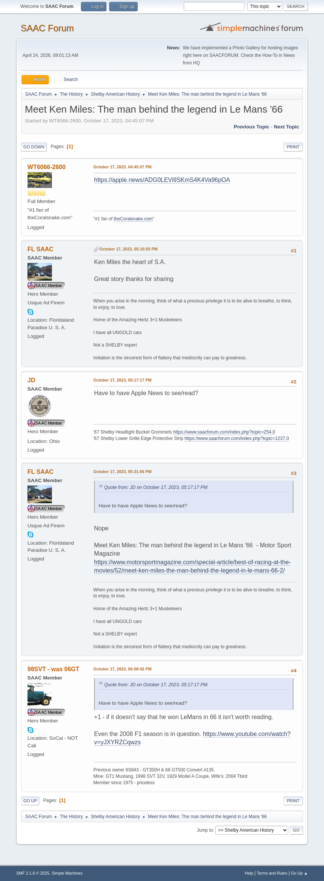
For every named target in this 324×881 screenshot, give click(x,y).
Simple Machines (67, 873)
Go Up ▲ (299, 873)
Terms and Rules (272, 873)
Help (249, 873)
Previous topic (251, 127)
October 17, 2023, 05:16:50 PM (128, 249)
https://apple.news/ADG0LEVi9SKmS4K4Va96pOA (162, 180)
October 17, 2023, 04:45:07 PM (122, 167)
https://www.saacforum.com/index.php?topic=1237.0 (236, 438)
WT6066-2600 (46, 167)
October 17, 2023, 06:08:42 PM (122, 669)
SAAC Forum (47, 28)
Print (293, 147)
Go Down (33, 147)
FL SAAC (40, 249)
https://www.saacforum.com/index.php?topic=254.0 (224, 432)
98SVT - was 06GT (53, 669)
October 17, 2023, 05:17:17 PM (122, 380)
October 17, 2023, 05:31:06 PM (122, 471)
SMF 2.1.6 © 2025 (32, 873)
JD (31, 380)
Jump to (205, 830)
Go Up (30, 801)
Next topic (286, 127)
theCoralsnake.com (133, 218)
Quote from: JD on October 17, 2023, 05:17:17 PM (155, 487)
